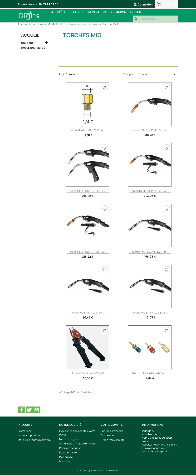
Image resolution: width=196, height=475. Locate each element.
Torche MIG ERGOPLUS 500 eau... (149, 191)
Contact (137, 12)
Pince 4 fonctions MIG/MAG (87, 373)
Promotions (25, 431)
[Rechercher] (155, 19)
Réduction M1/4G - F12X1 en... (88, 130)
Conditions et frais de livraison (77, 443)
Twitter (29, 410)
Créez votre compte (113, 440)
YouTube (36, 410)
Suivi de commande (112, 431)
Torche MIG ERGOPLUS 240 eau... (87, 191)
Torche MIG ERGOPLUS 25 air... (150, 312)
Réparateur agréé (33, 48)
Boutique (77, 12)
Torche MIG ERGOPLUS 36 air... (150, 251)
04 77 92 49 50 (48, 4)
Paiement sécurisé (70, 448)
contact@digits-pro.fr (155, 451)
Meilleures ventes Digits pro (34, 440)
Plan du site (66, 457)
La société (58, 12)
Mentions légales (69, 439)
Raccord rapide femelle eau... (149, 373)
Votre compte (112, 425)
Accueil (30, 35)
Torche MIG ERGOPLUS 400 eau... (87, 251)
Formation (118, 12)
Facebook (21, 410)
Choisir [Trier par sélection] (157, 74)
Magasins (64, 461)
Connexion (107, 435)
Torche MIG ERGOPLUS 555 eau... (149, 130)
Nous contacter (68, 452)
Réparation (97, 12)
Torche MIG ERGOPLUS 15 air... (87, 312)
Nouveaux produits (29, 435)
